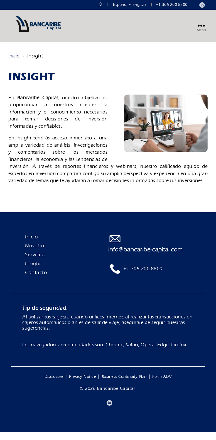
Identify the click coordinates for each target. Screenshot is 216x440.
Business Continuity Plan (124, 384)
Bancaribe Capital (116, 396)
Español (120, 5)
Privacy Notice (82, 384)
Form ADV (161, 384)
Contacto (36, 280)
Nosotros (35, 254)
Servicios (35, 262)
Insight (33, 271)
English (139, 5)
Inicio (13, 63)
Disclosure (54, 384)
